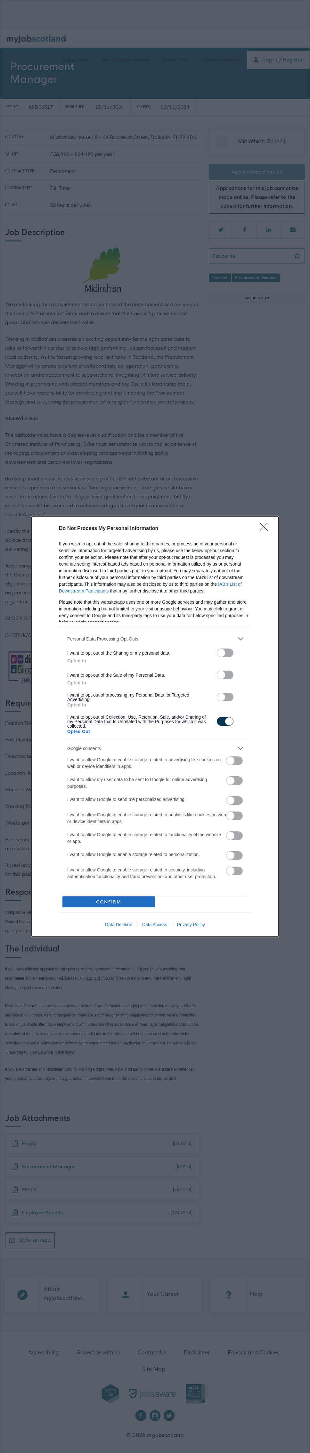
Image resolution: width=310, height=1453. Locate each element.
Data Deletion (118, 924)
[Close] (266, 529)
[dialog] (155, 726)
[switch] (225, 653)
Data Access (154, 924)
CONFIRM (108, 902)
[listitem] (155, 638)
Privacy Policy (191, 924)
